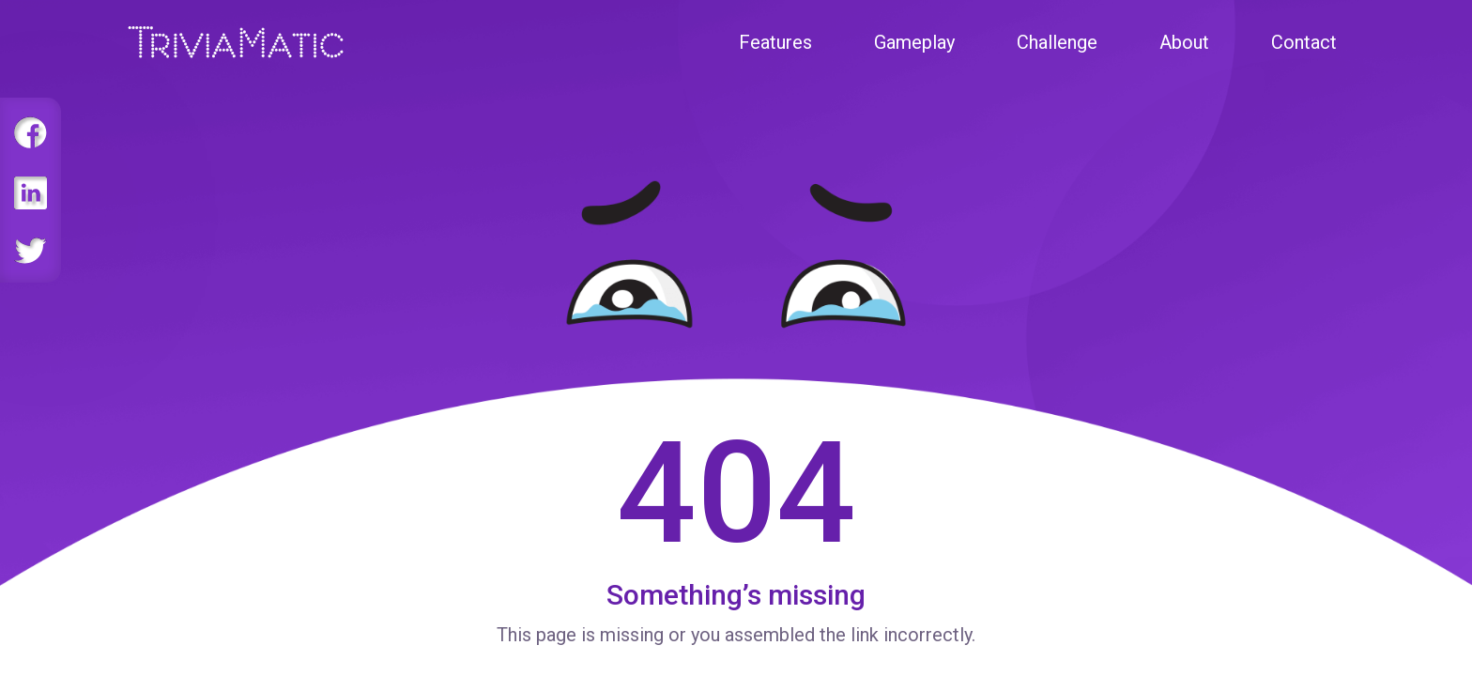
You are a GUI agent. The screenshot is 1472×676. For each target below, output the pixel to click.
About (1184, 42)
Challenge (1057, 42)
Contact (1304, 42)
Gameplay (914, 42)
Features (775, 42)
